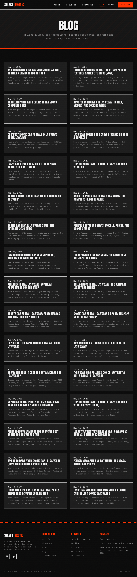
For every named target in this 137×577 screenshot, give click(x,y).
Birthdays (76, 547)
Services (72, 5)
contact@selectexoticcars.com (116, 543)
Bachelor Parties (80, 539)
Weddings (75, 543)
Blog (102, 5)
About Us (47, 543)
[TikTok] (14, 556)
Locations (89, 5)
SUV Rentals (77, 556)
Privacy (129, 571)
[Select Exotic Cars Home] (14, 4)
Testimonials (49, 556)
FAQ (44, 551)
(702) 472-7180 (108, 539)
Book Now (125, 5)
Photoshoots (77, 551)
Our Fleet (47, 539)
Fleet (58, 5)
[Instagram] (7, 556)
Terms (119, 571)
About (111, 5)
